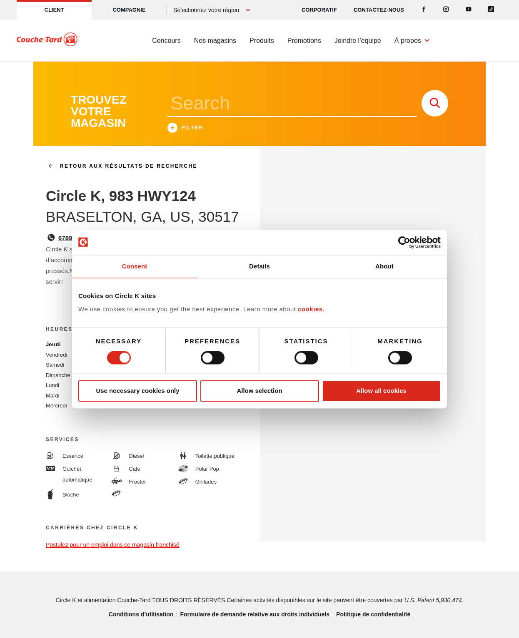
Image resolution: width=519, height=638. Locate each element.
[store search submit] (435, 103)
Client (54, 10)
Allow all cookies (381, 391)
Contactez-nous (379, 10)
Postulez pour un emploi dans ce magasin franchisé (113, 544)
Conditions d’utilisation (141, 614)
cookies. (311, 309)
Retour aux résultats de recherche (119, 166)
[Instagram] (446, 10)
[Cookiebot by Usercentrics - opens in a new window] (404, 242)
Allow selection (259, 391)
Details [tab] (259, 266)
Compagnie (128, 10)
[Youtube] (468, 10)
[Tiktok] (491, 10)
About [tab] (384, 266)
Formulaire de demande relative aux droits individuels (254, 614)
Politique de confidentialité (373, 614)
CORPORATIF (319, 10)
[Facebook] (423, 10)
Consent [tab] (134, 266)
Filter (185, 129)
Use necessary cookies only (137, 391)
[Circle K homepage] (48, 40)
